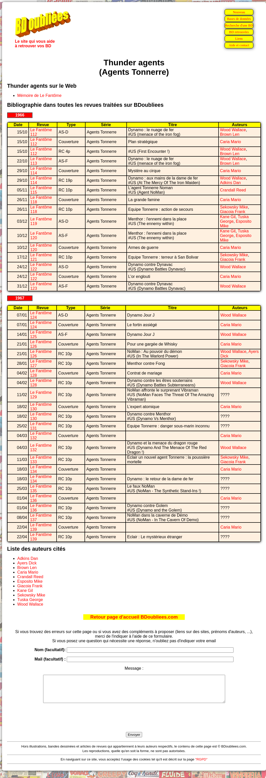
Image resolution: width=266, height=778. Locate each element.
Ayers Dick (27, 563)
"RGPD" (201, 765)
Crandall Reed (233, 190)
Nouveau (239, 12)
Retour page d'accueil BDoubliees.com (134, 617)
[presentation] (134, 723)
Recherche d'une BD (239, 25)
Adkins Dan (230, 183)
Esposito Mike (30, 581)
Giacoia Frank (232, 212)
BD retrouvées (239, 32)
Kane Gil (228, 217)
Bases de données (239, 19)
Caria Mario (230, 142)
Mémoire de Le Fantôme (39, 95)
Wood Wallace (233, 130)
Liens (239, 38)
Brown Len (230, 134)
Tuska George (30, 599)
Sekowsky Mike (234, 207)
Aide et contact (239, 45)
